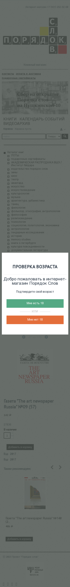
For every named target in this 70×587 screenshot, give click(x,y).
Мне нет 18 (35, 319)
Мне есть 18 (35, 303)
